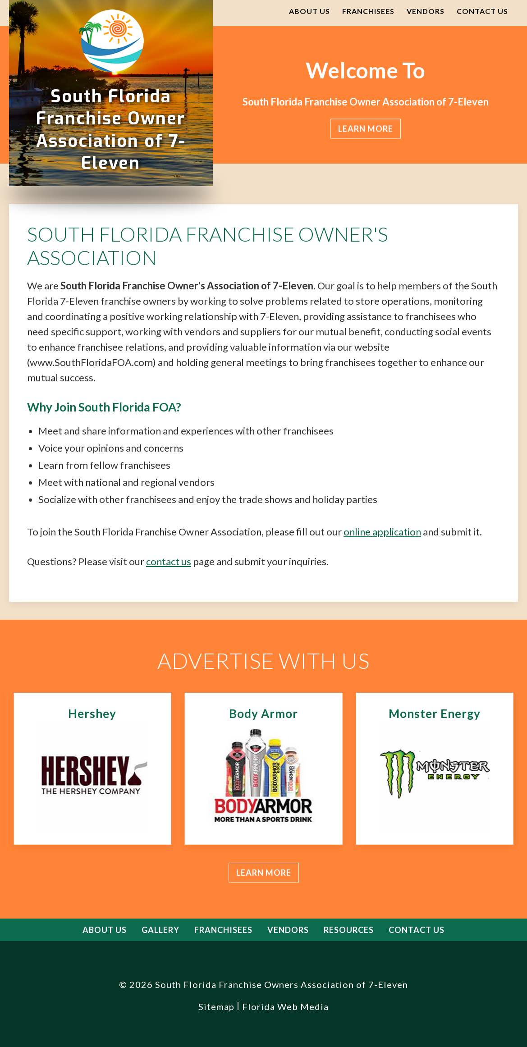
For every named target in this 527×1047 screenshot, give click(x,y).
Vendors (426, 11)
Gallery (160, 930)
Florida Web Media (285, 1006)
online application (382, 532)
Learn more (263, 873)
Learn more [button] (365, 129)
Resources (349, 930)
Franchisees (368, 11)
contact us (168, 561)
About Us (309, 11)
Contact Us (482, 11)
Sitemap (216, 1006)
